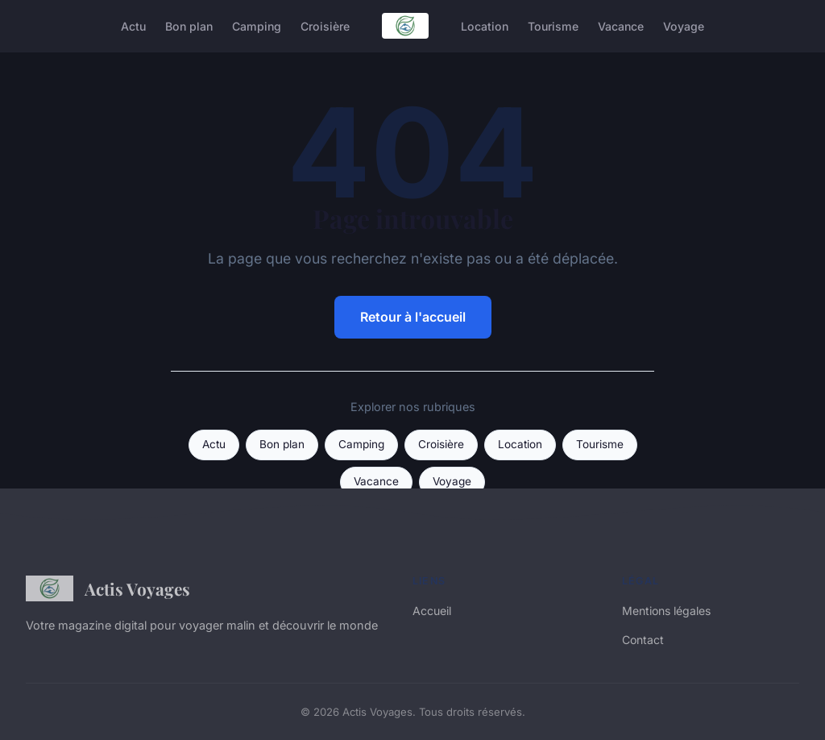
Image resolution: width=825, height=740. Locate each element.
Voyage (683, 25)
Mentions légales (666, 610)
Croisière (325, 25)
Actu (133, 25)
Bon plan (189, 25)
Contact (643, 639)
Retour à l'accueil (413, 317)
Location (484, 25)
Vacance (621, 25)
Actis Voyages (108, 588)
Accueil (431, 610)
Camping (256, 25)
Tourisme (553, 25)
